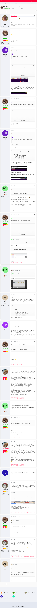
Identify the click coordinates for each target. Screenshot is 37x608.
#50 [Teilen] (34, 322)
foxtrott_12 (16, 596)
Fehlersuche (18, 512)
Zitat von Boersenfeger (17, 520)
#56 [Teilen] (34, 469)
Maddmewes (5, 596)
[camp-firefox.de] (1, 1)
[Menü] (36, 1)
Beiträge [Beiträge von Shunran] (2, 58)
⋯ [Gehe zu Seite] (9, 12)
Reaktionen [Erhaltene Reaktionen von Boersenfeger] (2, 493)
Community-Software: (18, 606)
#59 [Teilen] (34, 539)
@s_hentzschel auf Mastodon (17, 398)
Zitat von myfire (16, 218)
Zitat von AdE (15, 564)
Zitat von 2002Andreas (17, 50)
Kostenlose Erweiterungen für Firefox (17, 397)
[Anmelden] (33, 1)
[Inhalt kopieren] (33, 65)
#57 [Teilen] (34, 482)
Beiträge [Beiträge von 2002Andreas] (2, 43)
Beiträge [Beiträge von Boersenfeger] (2, 494)
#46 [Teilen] (34, 185)
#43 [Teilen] (34, 47)
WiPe (16, 593)
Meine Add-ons (19, 42)
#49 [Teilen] (34, 294)
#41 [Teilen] (34, 15)
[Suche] (31, 1)
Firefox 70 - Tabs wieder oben (20, 592)
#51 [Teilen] (34, 341)
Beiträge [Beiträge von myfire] (2, 196)
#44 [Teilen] (34, 98)
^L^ (3, 593)
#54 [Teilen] (34, 417)
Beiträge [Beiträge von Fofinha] (2, 478)
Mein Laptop (13, 42)
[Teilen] (36, 10)
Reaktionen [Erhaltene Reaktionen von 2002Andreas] (2, 42)
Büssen (28, 593)
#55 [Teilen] (34, 441)
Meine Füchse (13, 512)
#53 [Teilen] (34, 402)
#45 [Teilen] (34, 130)
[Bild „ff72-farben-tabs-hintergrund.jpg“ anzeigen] (19, 285)
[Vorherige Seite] (1, 12)
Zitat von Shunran (16, 102)
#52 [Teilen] (34, 368)
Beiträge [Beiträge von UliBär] (2, 26)
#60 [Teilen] (34, 560)
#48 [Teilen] (34, 266)
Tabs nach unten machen (8, 595)
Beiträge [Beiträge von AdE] (2, 305)
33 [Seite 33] (11, 12)
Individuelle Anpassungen (6, 598)
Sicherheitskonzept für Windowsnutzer (28, 512)
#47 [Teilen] (34, 214)
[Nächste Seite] (13, 12)
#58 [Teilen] (34, 516)
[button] (32, 65)
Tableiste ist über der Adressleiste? (21, 595)
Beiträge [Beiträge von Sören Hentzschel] (2, 382)
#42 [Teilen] (34, 30)
